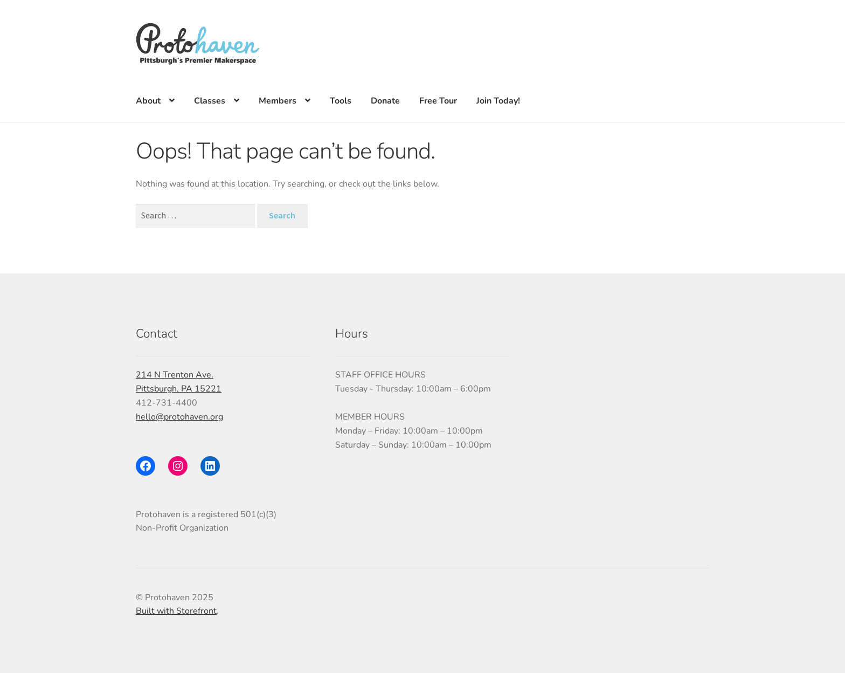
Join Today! (498, 101)
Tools (340, 101)
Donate (385, 101)
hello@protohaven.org (179, 417)
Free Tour (438, 101)
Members (277, 101)
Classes (209, 101)
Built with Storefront (176, 611)
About (148, 101)
